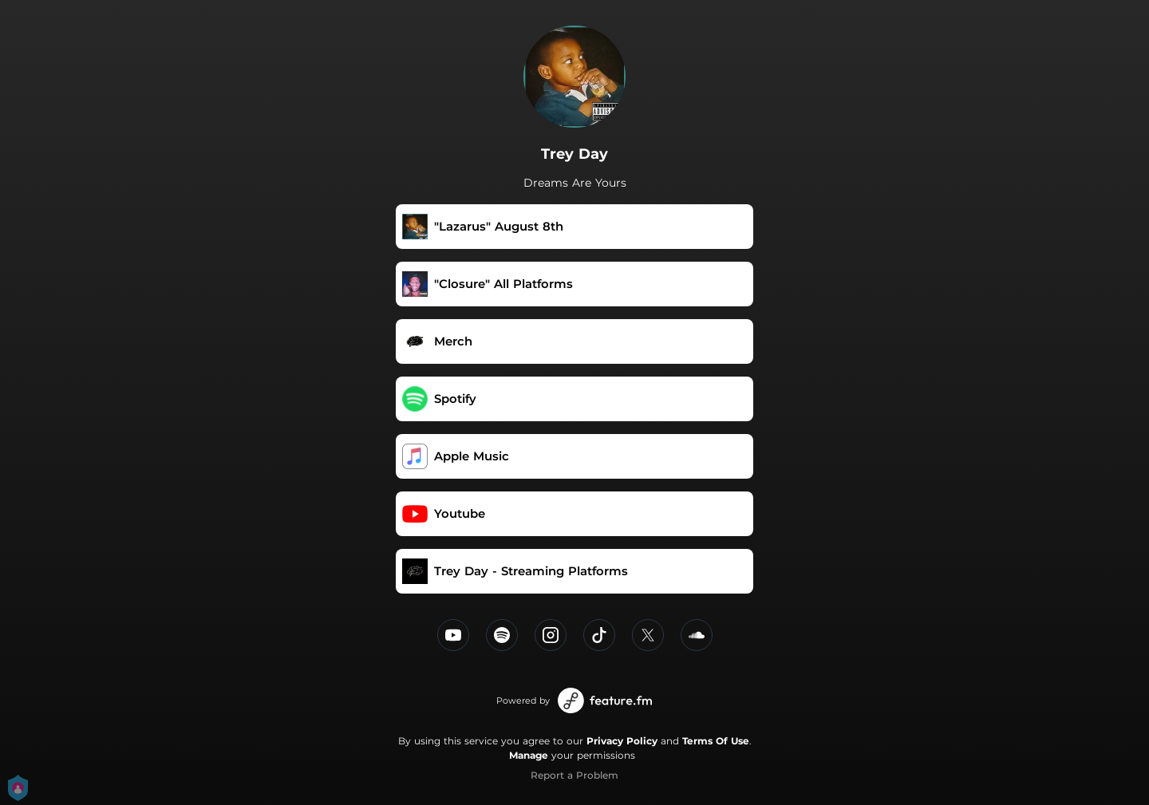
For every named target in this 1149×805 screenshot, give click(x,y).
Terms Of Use (715, 741)
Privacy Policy (621, 741)
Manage (528, 755)
